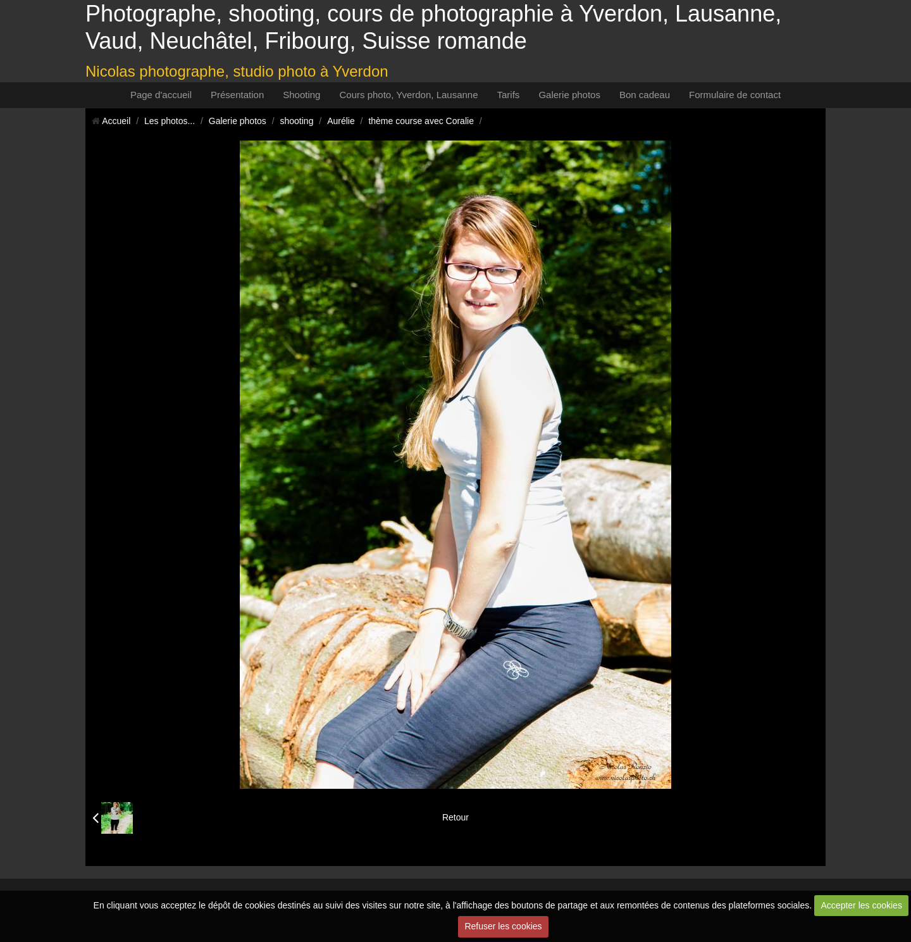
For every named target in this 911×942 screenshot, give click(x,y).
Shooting (301, 94)
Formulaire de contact (735, 94)
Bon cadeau (644, 94)
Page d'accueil (161, 94)
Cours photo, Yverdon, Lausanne (408, 94)
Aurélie (341, 121)
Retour (455, 817)
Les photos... (169, 121)
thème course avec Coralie (421, 121)
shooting (297, 121)
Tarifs (508, 94)
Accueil (116, 121)
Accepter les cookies (861, 905)
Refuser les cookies (503, 926)
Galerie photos (569, 94)
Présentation (237, 94)
